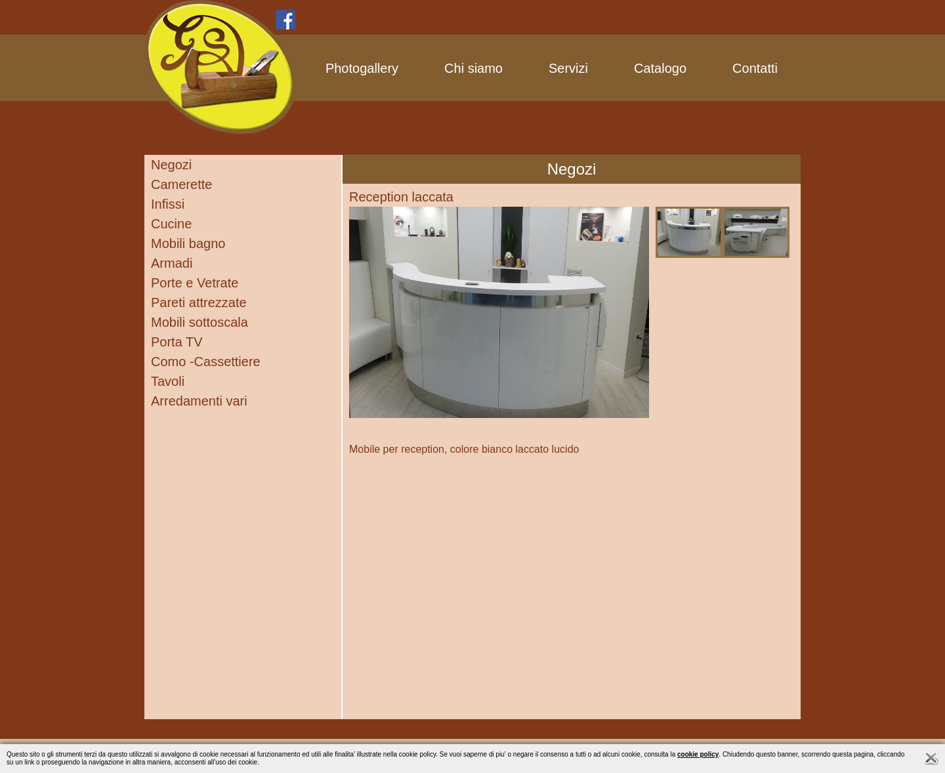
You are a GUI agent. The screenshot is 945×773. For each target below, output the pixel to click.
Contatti (755, 68)
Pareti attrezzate (199, 302)
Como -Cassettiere (206, 361)
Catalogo (660, 68)
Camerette (181, 184)
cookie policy (698, 754)
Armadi (171, 263)
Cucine (171, 224)
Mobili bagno (188, 243)
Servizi (568, 68)
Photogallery (362, 68)
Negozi (171, 164)
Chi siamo (473, 68)
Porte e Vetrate (194, 283)
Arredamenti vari (199, 401)
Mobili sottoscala (199, 322)
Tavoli (167, 381)
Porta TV (177, 342)
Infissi (167, 204)
